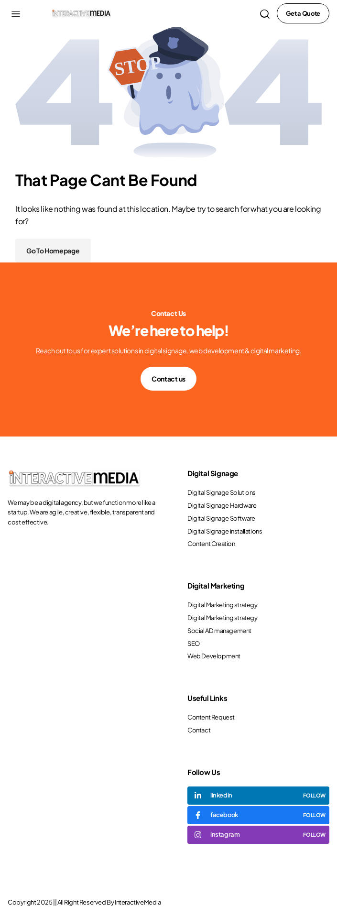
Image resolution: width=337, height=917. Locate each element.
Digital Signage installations (224, 531)
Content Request (211, 717)
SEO (193, 643)
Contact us (168, 378)
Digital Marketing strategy (222, 605)
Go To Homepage (53, 250)
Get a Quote (303, 13)
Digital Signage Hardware (221, 505)
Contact (198, 730)
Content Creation (211, 543)
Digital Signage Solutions (221, 492)
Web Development (213, 656)
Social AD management (219, 630)
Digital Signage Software (221, 518)
